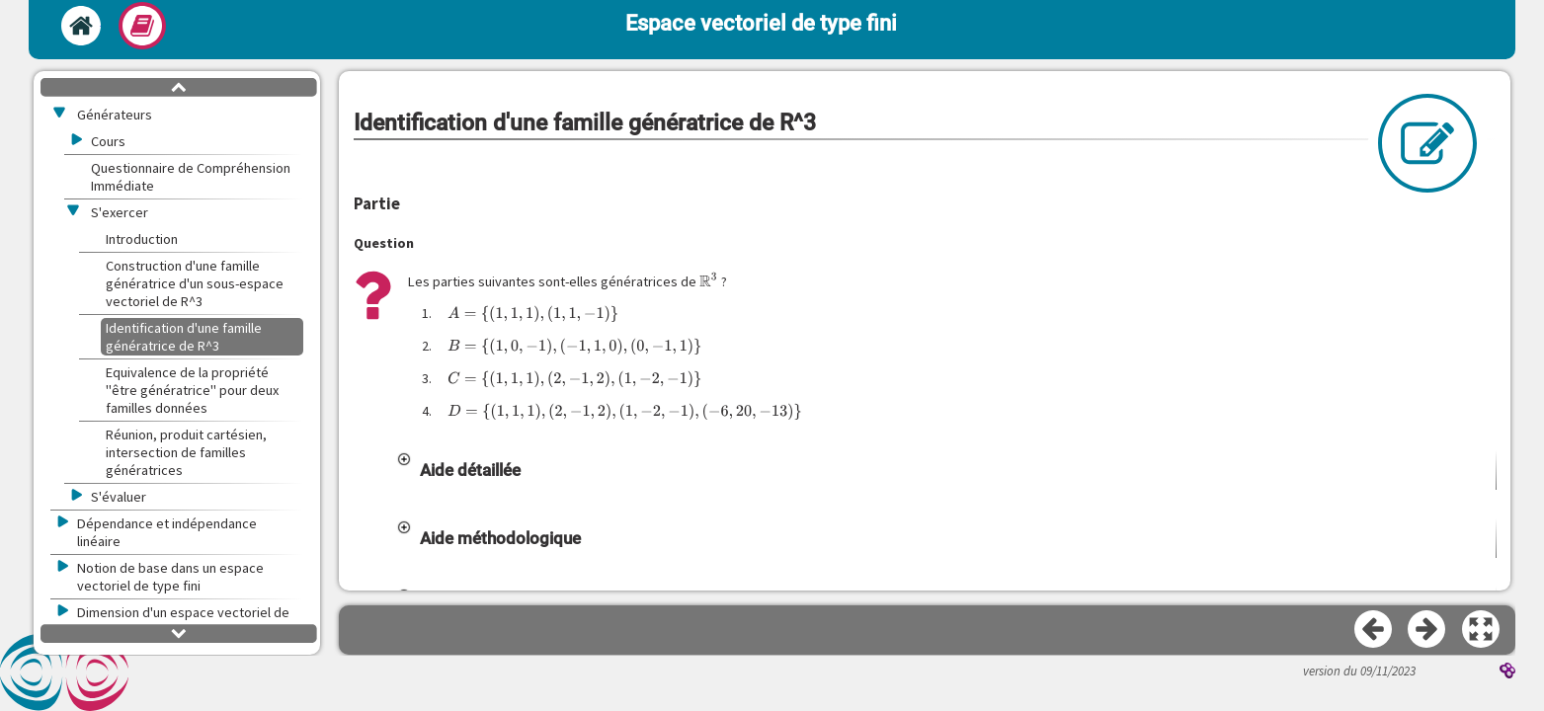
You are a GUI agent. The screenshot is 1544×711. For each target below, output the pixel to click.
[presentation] (708, 280)
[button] (946, 470)
